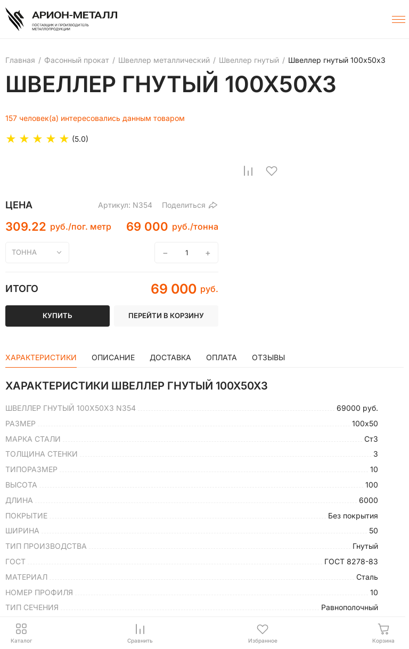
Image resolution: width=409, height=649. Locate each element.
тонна (24, 252)
